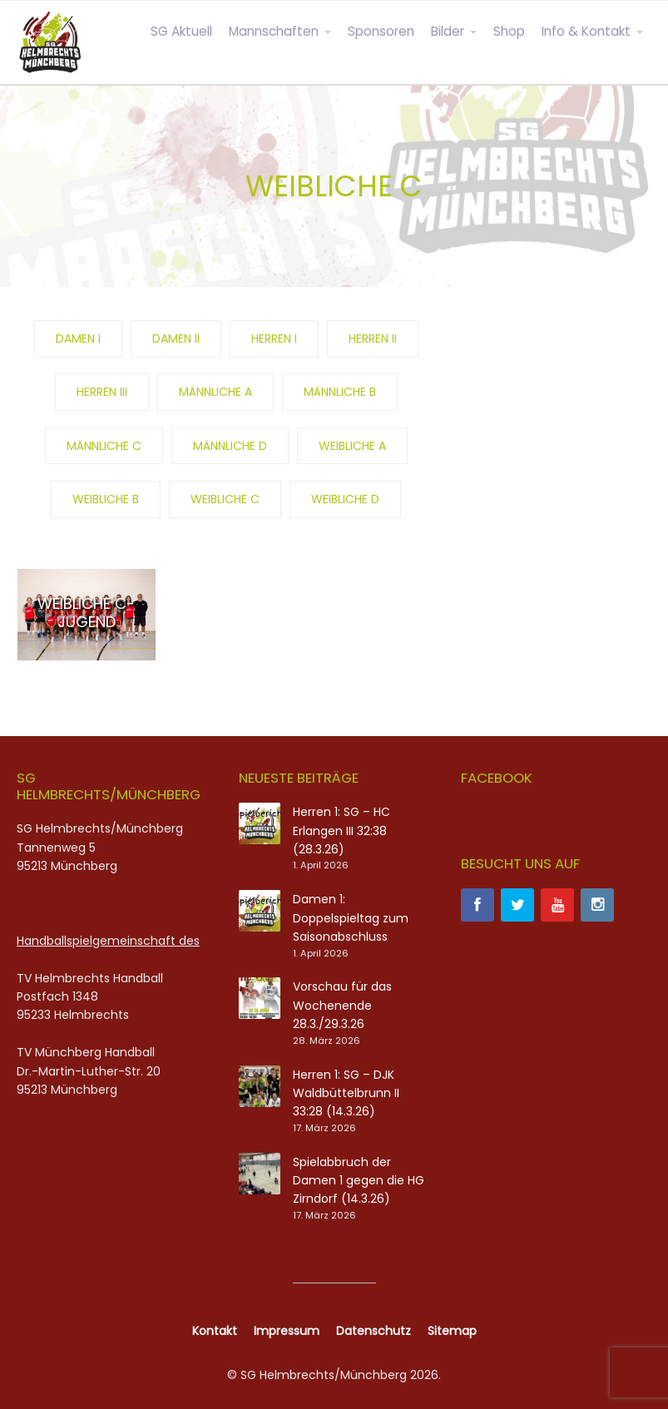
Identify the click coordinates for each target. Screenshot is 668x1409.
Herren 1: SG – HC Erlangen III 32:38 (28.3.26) (341, 830)
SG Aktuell (181, 31)
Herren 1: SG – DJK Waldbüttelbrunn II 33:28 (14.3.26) (346, 1093)
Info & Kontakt (586, 31)
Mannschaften (274, 31)
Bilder (447, 31)
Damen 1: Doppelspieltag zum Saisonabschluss (350, 918)
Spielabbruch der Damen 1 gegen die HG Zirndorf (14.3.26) (358, 1181)
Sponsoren (381, 31)
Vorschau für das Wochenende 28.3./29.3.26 (342, 1005)
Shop (509, 31)
